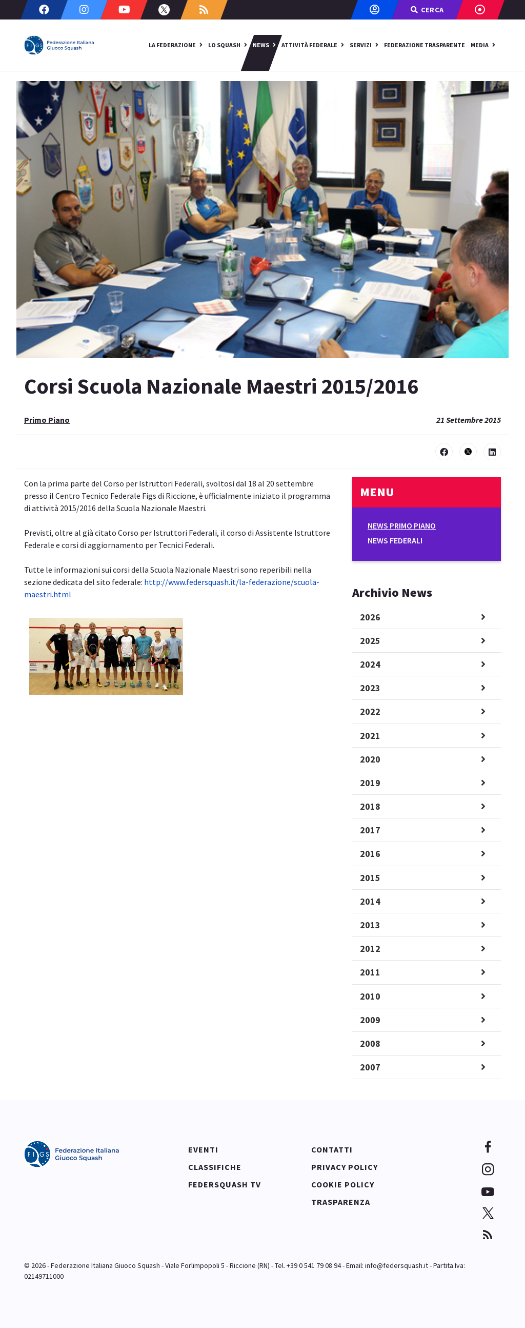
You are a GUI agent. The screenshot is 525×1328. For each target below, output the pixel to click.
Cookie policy (342, 1184)
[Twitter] (164, 9)
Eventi (203, 1149)
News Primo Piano (402, 525)
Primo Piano (47, 420)
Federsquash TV (224, 1184)
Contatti (332, 1149)
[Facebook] (44, 9)
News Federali (395, 540)
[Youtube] (124, 9)
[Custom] (204, 9)
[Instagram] (84, 9)
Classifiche (214, 1167)
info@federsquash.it (396, 1265)
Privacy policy (344, 1167)
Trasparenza (340, 1202)
